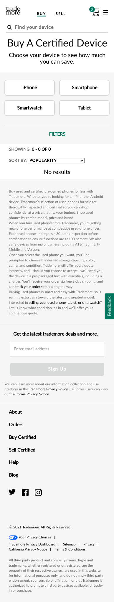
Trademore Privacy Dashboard (32, 544)
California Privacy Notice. (30, 394)
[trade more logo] (13, 10)
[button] (29, 88)
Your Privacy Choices (35, 537)
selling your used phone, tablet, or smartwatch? (65, 302)
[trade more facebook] (26, 492)
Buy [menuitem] (41, 14)
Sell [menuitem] (61, 14)
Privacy (89, 544)
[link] (92, 499)
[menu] (105, 13)
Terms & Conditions (70, 549)
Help (57, 462)
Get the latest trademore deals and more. (55, 334)
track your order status (32, 286)
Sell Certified (57, 450)
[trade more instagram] (38, 492)
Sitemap (69, 544)
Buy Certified (57, 437)
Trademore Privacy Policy (48, 389)
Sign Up (57, 369)
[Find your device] (57, 28)
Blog (57, 475)
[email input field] (57, 349)
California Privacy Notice (28, 549)
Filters (79, 134)
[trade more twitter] (13, 492)
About (57, 412)
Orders (57, 424)
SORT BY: (18, 161)
